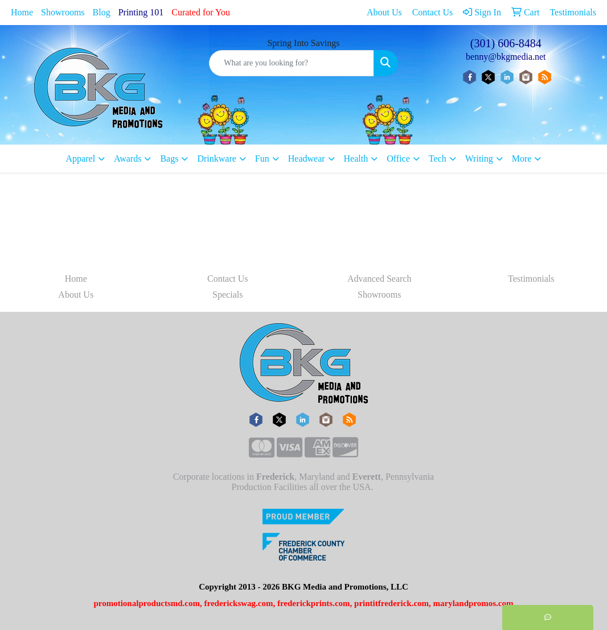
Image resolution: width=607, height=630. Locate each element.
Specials (227, 294)
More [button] (522, 158)
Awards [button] (127, 158)
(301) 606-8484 (506, 43)
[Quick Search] (291, 63)
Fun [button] (262, 158)
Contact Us (227, 278)
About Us (75, 294)
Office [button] (398, 158)
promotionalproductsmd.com (146, 603)
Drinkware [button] (216, 158)
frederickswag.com (238, 603)
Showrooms (62, 12)
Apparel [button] (81, 158)
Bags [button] (169, 158)
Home (22, 12)
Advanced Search (379, 278)
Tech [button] (437, 158)
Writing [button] (479, 158)
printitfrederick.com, (392, 603)
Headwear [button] (306, 158)
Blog (101, 12)
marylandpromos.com (473, 603)
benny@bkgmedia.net (506, 56)
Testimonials (531, 278)
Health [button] (356, 158)
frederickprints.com (313, 603)
